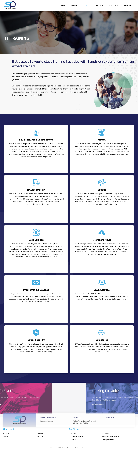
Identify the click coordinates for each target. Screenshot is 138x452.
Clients (100, 5)
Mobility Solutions (108, 440)
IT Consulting (73, 439)
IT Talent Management (77, 436)
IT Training (105, 433)
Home (63, 5)
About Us (74, 5)
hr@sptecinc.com (46, 425)
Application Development (110, 436)
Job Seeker (113, 5)
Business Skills (126, 404)
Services (87, 5)
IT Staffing (72, 433)
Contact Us (127, 5)
